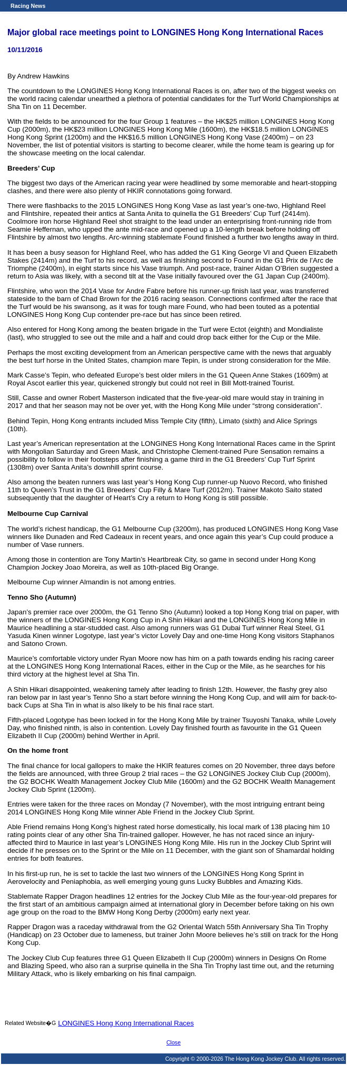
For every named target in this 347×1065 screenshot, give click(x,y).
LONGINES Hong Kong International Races (126, 1023)
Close (173, 1042)
